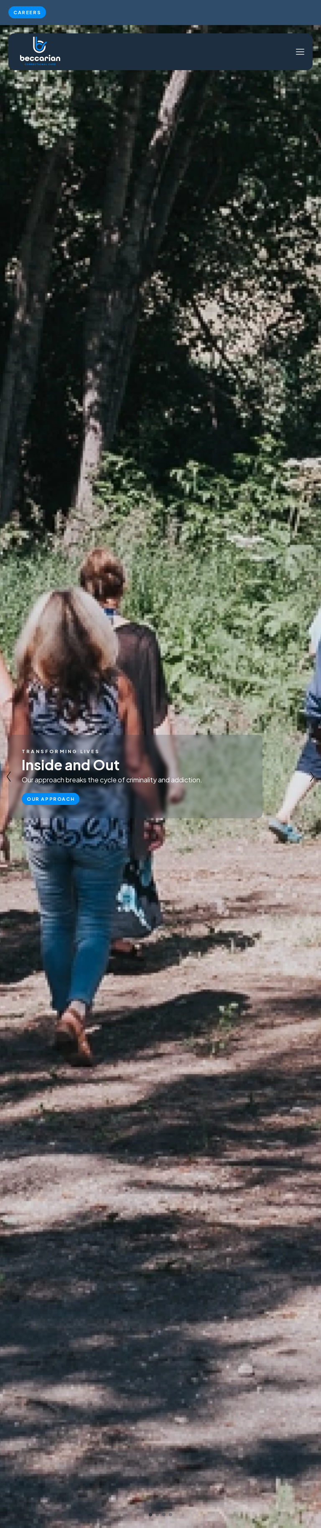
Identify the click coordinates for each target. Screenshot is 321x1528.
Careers (27, 12)
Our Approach (50, 798)
